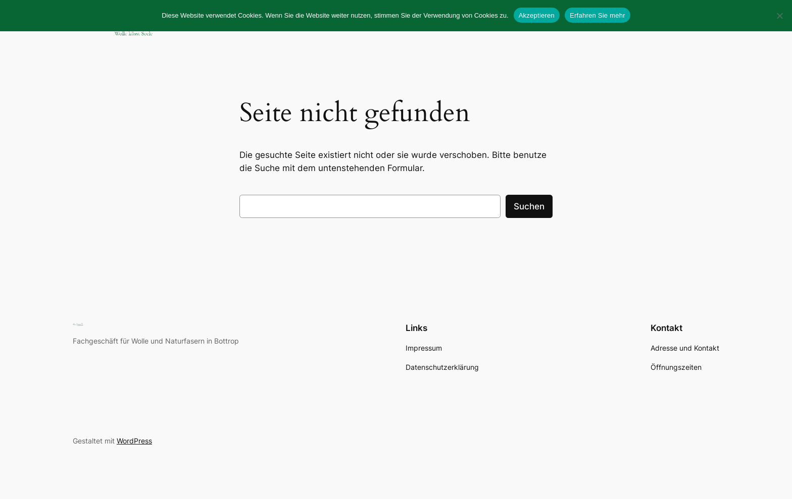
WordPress (134, 440)
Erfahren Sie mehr (597, 15)
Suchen (529, 206)
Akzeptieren (537, 15)
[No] (779, 16)
